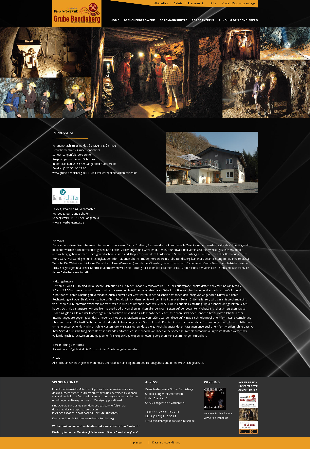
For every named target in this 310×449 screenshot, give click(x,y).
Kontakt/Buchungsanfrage (238, 3)
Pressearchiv (196, 3)
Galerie (177, 3)
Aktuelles (161, 3)
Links (213, 3)
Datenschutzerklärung (166, 442)
